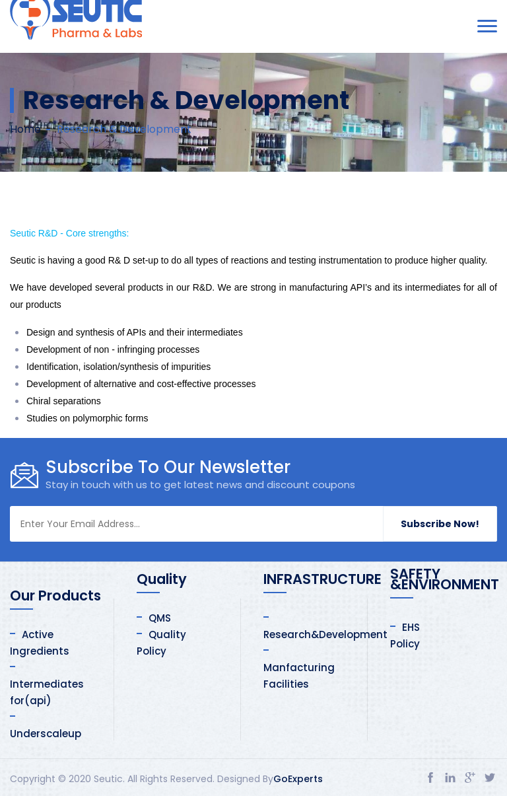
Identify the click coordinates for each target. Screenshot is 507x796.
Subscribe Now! (440, 523)
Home (25, 129)
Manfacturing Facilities (299, 676)
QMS (160, 618)
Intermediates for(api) (47, 692)
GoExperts (298, 778)
